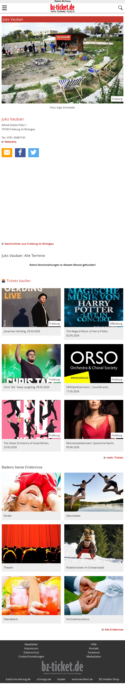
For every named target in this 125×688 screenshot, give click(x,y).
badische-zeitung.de (18, 684)
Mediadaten (93, 657)
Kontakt (94, 648)
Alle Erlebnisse (114, 630)
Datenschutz (31, 653)
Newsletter (31, 644)
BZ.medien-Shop (109, 684)
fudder (61, 684)
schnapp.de (44, 684)
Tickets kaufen (19, 280)
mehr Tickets (115, 458)
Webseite (10, 142)
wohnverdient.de (82, 684)
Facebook (94, 653)
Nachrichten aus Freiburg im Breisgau (29, 244)
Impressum (31, 648)
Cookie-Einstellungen (31, 657)
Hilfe (94, 644)
